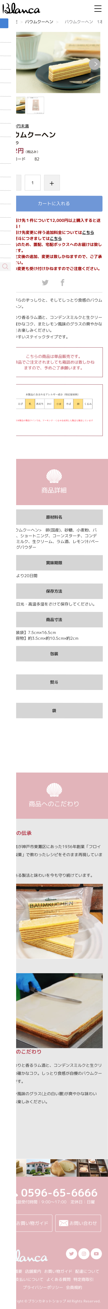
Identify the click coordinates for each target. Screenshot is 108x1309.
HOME (12, 21)
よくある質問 (58, 1279)
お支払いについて (27, 1279)
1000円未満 (17, 126)
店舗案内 (33, 1271)
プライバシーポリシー (43, 1287)
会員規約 (74, 1287)
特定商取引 (83, 1279)
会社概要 (14, 1271)
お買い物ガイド (58, 1271)
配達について (87, 1271)
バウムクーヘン (39, 21)
